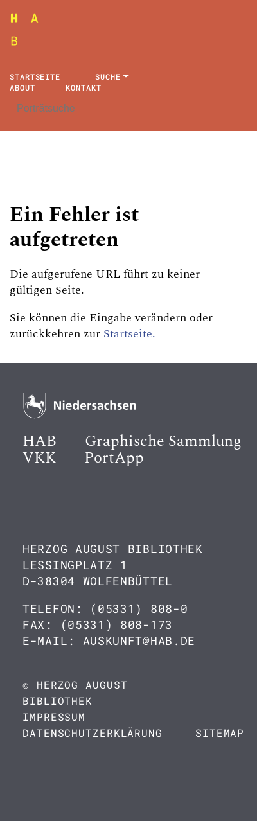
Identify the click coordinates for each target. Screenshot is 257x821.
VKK (39, 458)
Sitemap (219, 732)
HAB (39, 441)
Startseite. (129, 333)
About (22, 87)
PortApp (114, 458)
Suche (108, 76)
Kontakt (83, 87)
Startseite (35, 76)
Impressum (53, 716)
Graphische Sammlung (163, 441)
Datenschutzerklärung (92, 732)
